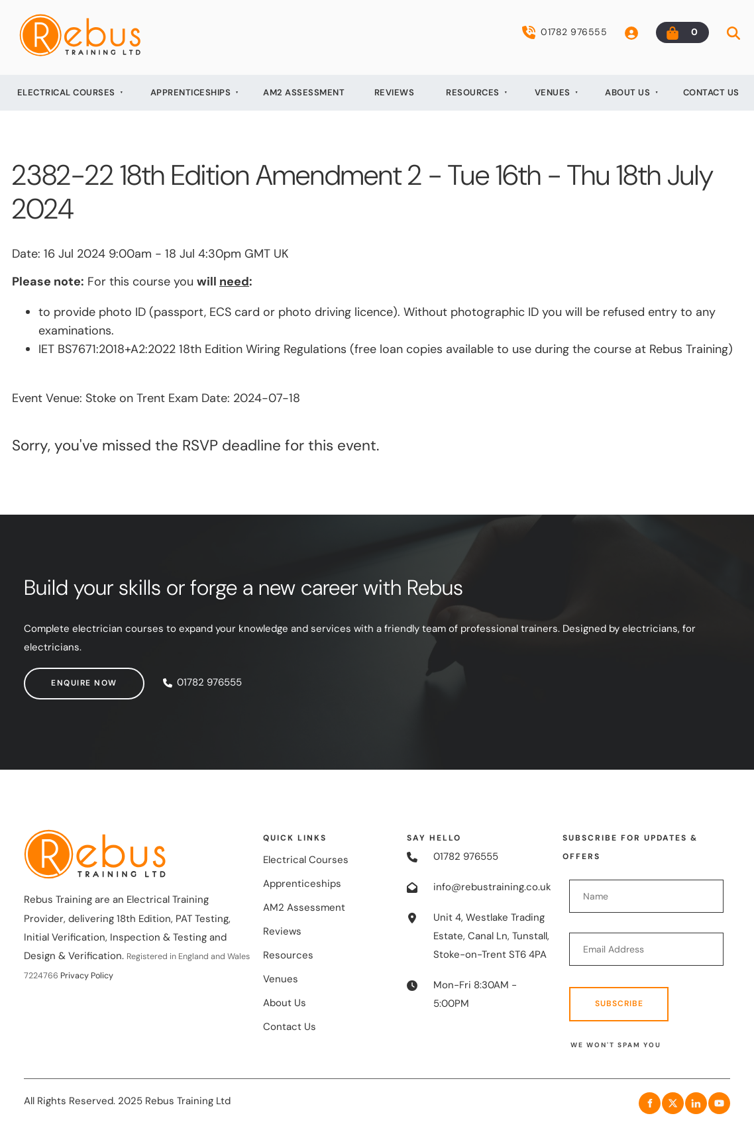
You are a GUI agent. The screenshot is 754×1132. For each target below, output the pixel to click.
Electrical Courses (66, 92)
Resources (473, 92)
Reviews (394, 92)
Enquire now (57, 676)
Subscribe (619, 1003)
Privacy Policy (86, 975)
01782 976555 (564, 32)
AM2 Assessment (304, 92)
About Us (627, 92)
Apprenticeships (190, 92)
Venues (552, 92)
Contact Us (711, 92)
